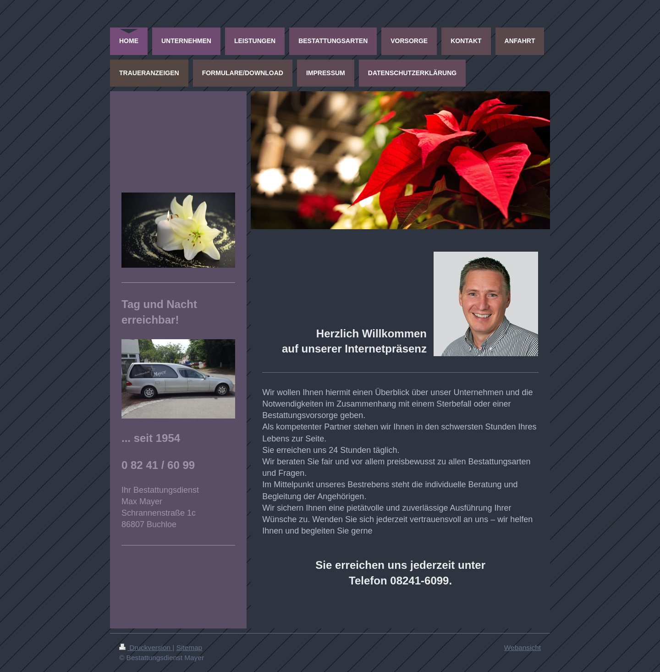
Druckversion (145, 647)
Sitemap (189, 647)
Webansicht (522, 647)
